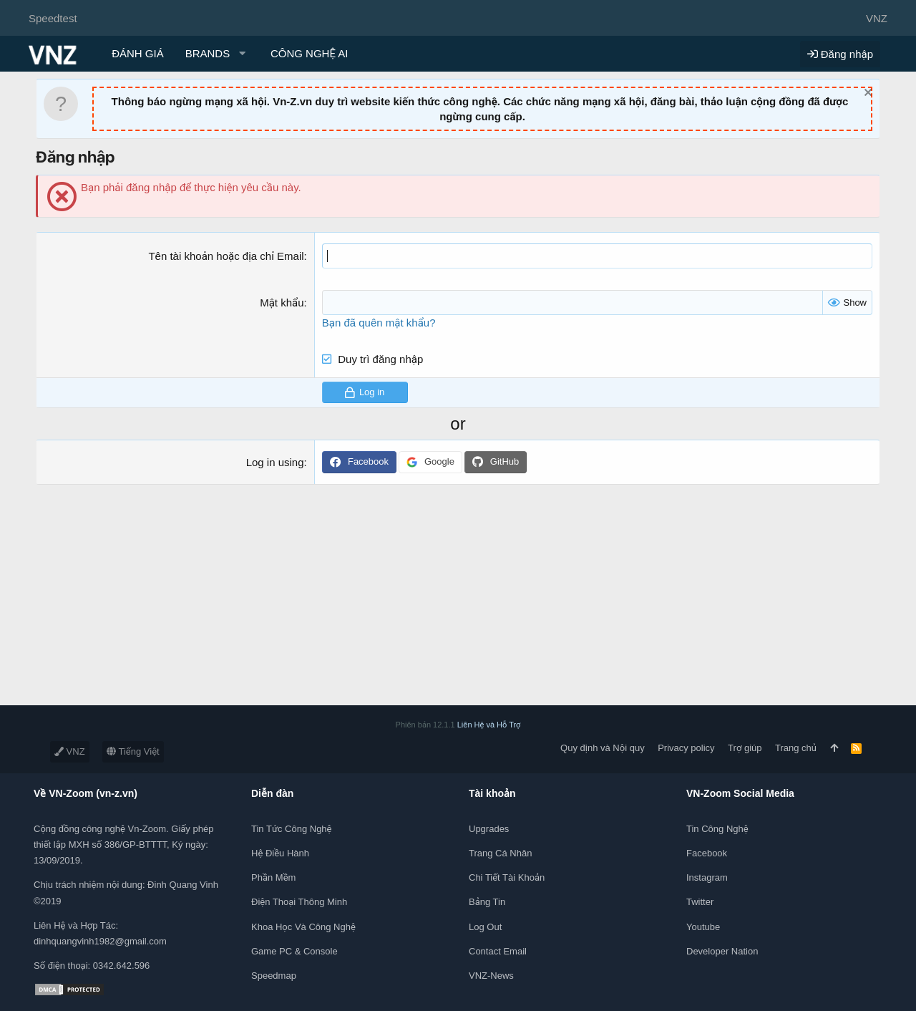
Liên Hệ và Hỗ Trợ (489, 724)
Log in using (275, 462)
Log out (485, 926)
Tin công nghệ (717, 828)
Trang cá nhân (500, 853)
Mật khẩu (281, 302)
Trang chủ (796, 747)
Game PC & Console (294, 951)
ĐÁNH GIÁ (138, 53)
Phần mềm (273, 877)
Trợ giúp (744, 747)
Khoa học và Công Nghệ (303, 926)
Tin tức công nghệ (291, 828)
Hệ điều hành (280, 853)
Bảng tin (487, 901)
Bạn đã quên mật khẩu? (379, 322)
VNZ (69, 751)
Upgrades (489, 828)
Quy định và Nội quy (602, 747)
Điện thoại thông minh (299, 901)
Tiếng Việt (133, 751)
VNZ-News (491, 975)
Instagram (707, 877)
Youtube (703, 926)
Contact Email (498, 951)
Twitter (699, 901)
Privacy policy (686, 747)
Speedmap (273, 975)
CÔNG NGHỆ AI (310, 53)
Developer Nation (722, 951)
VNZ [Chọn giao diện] (876, 18)
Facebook (706, 853)
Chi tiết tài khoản (507, 877)
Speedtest (53, 18)
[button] (217, 53)
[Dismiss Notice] (866, 94)
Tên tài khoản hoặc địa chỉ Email (225, 256)
